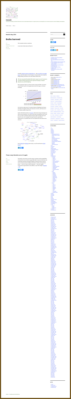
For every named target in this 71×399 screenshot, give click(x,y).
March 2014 (53, 304)
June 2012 (52, 325)
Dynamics (54, 174)
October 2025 (53, 218)
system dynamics (53, 116)
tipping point (58, 118)
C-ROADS (52, 99)
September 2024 (54, 228)
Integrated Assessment (57, 111)
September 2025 (53, 219)
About (14, 25)
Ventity (53, 206)
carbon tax (52, 101)
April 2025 (52, 222)
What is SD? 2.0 (59, 77)
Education (52, 146)
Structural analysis (56, 169)
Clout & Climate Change (56, 135)
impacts (53, 137)
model (52, 113)
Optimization (55, 167)
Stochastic (54, 168)
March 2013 (53, 316)
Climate (7, 162)
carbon (61, 99)
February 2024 (53, 232)
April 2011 (52, 339)
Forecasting (53, 152)
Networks (52, 195)
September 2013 (53, 310)
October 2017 (53, 287)
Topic (53, 171)
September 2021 (53, 252)
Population (54, 179)
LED (8, 47)
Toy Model (54, 191)
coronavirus (52, 104)
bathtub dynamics (53, 97)
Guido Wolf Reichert (54, 84)
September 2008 (54, 370)
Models (55, 113)
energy (60, 106)
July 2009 (52, 360)
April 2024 (52, 231)
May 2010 (52, 351)
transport (62, 118)
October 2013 (53, 309)
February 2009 (53, 365)
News (52, 196)
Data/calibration (55, 162)
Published (54, 188)
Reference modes (54, 58)
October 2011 (53, 333)
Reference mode (54, 199)
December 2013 (53, 307)
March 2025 (53, 223)
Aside (7, 161)
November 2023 (53, 235)
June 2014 (52, 302)
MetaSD (9, 20)
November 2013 (53, 308)
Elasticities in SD (56, 80)
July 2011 (52, 336)
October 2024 (53, 227)
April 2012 (52, 327)
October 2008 (53, 369)
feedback (52, 108)
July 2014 (52, 301)
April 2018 (52, 281)
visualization (56, 120)
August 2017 (53, 289)
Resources (54, 180)
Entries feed (53, 385)
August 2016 (53, 298)
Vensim (31, 112)
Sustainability (53, 201)
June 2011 (52, 337)
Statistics (52, 200)
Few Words (53, 150)
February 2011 (53, 341)
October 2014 (53, 299)
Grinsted (58, 109)
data (56, 104)
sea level (53, 142)
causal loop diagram (58, 101)
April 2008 (52, 376)
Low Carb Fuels (54, 139)
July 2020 (52, 258)
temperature (53, 118)
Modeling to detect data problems (56, 57)
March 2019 (53, 272)
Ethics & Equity (53, 148)
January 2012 (53, 330)
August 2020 (53, 257)
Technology (59, 116)
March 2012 (53, 328)
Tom (6, 43)
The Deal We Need (55, 144)
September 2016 (53, 297)
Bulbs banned (13, 39)
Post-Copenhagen (55, 140)
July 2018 (52, 278)
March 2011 (53, 340)
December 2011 (53, 331)
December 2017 (53, 285)
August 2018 (53, 277)
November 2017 (53, 286)
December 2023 (53, 234)
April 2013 (52, 315)
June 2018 (52, 279)
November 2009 (53, 357)
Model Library (8, 25)
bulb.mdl (22, 143)
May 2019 (52, 270)
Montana (58, 113)
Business (52, 132)
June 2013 (52, 313)
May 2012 (52, 326)
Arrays (54, 160)
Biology (54, 172)
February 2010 (53, 354)
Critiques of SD (53, 68)
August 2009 (53, 359)
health (52, 111)
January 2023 (53, 245)
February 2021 (53, 254)
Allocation (54, 159)
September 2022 (54, 247)
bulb (6, 47)
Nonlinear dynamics (56, 166)
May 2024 (52, 230)
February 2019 (53, 273)
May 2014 (52, 303)
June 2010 (52, 350)
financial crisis (57, 108)
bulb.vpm (26, 143)
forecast (61, 108)
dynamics (59, 104)
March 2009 (53, 364)
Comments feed (53, 386)
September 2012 (53, 322)
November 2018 (53, 274)
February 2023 (53, 244)
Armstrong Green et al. (55, 134)
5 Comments (8, 48)
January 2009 (53, 366)
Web (53, 170)
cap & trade (57, 99)
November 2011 (53, 332)
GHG (55, 109)
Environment (55, 177)
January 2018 (53, 284)
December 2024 (53, 226)
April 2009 (52, 363)
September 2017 (53, 288)
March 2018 (53, 282)
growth (62, 109)
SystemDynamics (54, 202)
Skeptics (53, 143)
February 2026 (53, 217)
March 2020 (53, 260)
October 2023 (53, 236)
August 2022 (53, 248)
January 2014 (53, 306)
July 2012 (52, 324)
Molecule (54, 187)
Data (52, 145)
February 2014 (53, 305)
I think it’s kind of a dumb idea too (28, 73)
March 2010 (53, 353)
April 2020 (52, 259)
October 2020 (53, 256)
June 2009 (52, 361)
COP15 (53, 136)
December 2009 (53, 356)
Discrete (54, 164)
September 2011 (53, 334)
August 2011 (53, 335)
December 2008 (53, 367)
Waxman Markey (61, 120)
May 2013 (52, 314)
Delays (54, 163)
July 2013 (52, 312)
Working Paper (55, 192)
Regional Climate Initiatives (56, 141)
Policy (52, 197)
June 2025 (52, 221)
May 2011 (52, 338)
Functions (54, 165)
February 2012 (53, 329)
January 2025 (53, 225)
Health (54, 178)
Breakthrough (59, 97)
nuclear (62, 113)
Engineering (55, 176)
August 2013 (53, 311)
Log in (52, 384)
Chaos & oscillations (56, 161)
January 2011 (53, 342)
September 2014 (53, 300)
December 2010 (53, 343)
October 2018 (53, 275)
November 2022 (53, 246)
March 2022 (53, 250)
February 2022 (53, 251)
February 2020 (53, 261)
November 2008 (53, 368)
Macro (54, 186)
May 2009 (52, 362)
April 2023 (52, 243)
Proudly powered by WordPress (14, 394)
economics (52, 106)
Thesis (54, 189)
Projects (52, 198)
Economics (54, 175)
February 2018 (53, 283)
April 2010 (52, 352)
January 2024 (53, 233)
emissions (56, 106)
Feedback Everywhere (54, 149)
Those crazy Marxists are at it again (16, 155)
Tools (52, 204)
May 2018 (52, 280)
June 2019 (52, 269)
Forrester (52, 109)
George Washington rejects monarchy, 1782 (58, 61)
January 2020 (53, 262)
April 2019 (52, 271)
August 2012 (53, 323)
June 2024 (52, 229)
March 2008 (53, 377)
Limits (63, 111)
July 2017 (52, 290)
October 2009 (53, 358)
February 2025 (53, 224)
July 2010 (52, 349)
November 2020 (53, 255)
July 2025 (52, 220)
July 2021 (52, 253)
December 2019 (53, 263)
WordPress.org (53, 387)
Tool (53, 190)
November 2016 (53, 296)
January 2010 (53, 355)
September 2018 (53, 276)
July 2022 (52, 249)
